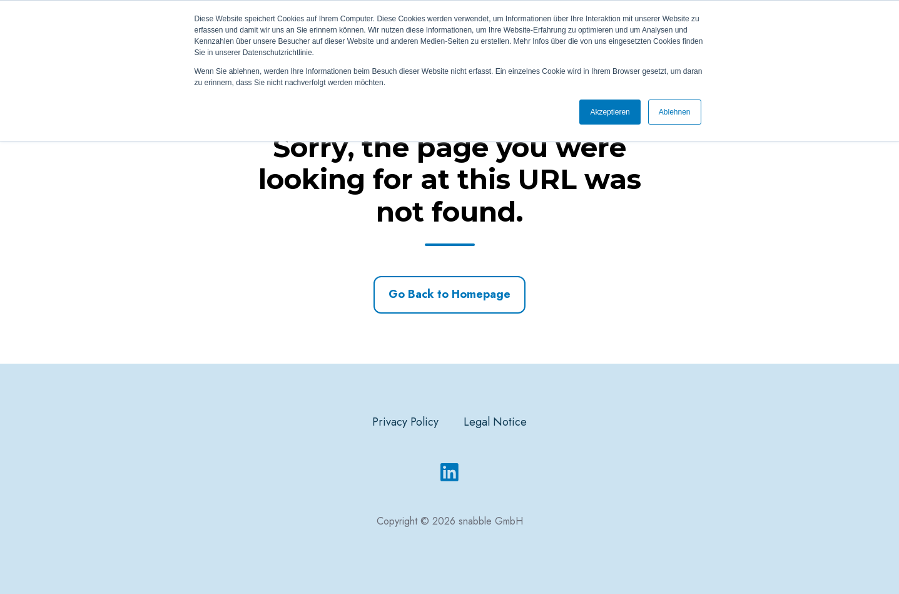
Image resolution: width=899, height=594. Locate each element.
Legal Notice (495, 422)
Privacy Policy (405, 422)
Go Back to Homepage (449, 294)
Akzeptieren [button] (609, 112)
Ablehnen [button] (675, 112)
